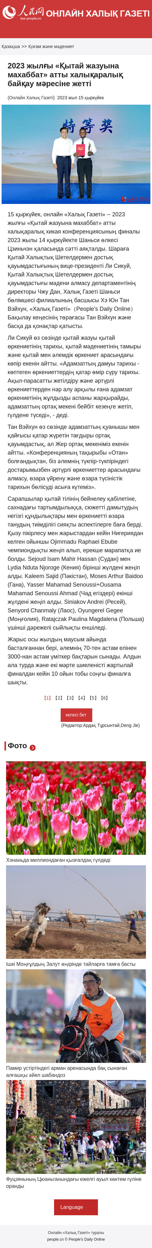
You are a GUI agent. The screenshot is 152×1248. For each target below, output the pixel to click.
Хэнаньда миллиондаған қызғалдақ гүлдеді (58, 860)
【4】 (81, 698)
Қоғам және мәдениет (51, 46)
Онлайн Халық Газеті (31, 97)
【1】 (47, 698)
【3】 (70, 698)
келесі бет (76, 714)
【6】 (104, 698)
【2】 (59, 698)
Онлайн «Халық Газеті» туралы (76, 1233)
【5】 (93, 698)
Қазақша (11, 46)
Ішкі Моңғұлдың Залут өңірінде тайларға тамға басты (70, 964)
